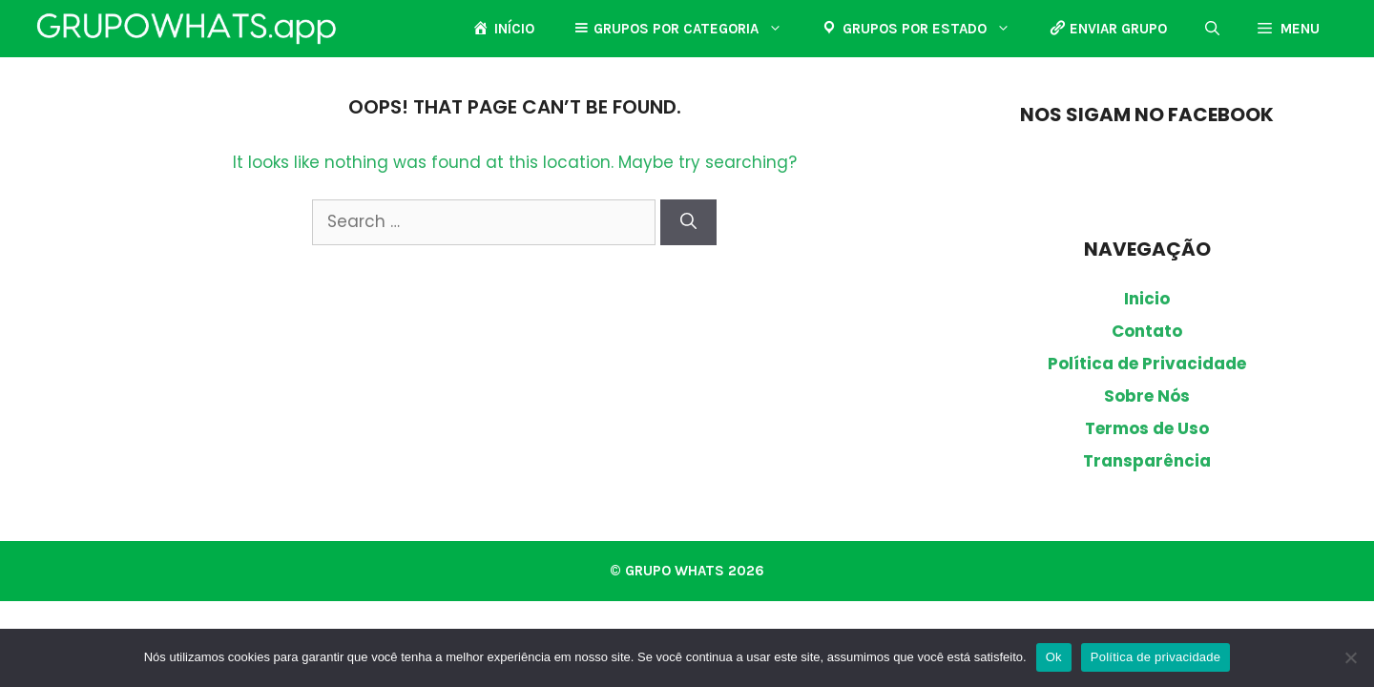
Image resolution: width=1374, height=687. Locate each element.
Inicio (1147, 298)
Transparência (1147, 460)
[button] (1212, 28)
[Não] (1350, 657)
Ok (1054, 657)
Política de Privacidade (1147, 363)
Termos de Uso (1147, 428)
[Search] (688, 222)
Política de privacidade (1156, 657)
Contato (1147, 331)
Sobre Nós (1147, 396)
